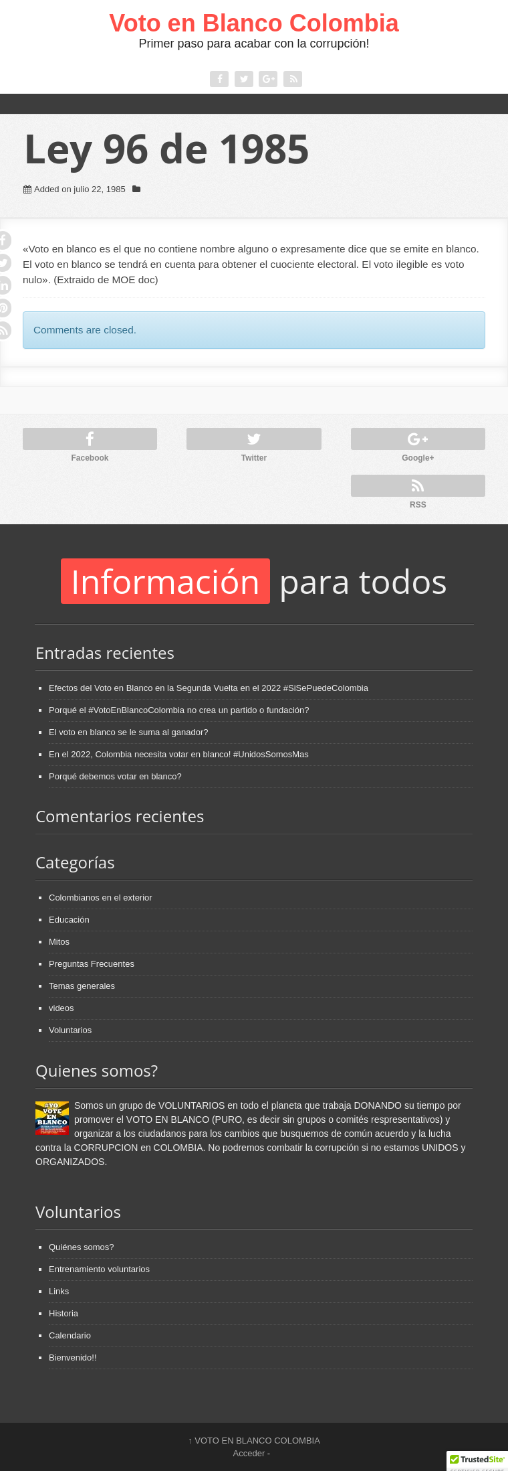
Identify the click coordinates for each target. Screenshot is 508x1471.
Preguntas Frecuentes (91, 964)
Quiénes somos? (81, 1247)
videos (61, 1008)
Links (59, 1291)
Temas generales (82, 986)
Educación (69, 920)
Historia (63, 1313)
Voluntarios (70, 1030)
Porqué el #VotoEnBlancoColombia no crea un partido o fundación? (179, 710)
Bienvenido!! (73, 1357)
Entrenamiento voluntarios (99, 1269)
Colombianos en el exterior (100, 898)
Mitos (59, 942)
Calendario (70, 1335)
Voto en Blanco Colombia (253, 23)
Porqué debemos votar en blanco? (115, 776)
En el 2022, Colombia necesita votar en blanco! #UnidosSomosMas (179, 754)
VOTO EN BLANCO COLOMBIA (254, 1441)
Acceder (249, 1453)
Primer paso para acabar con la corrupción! (253, 43)
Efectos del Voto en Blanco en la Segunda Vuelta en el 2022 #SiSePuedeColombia (208, 688)
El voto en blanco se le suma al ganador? (129, 732)
